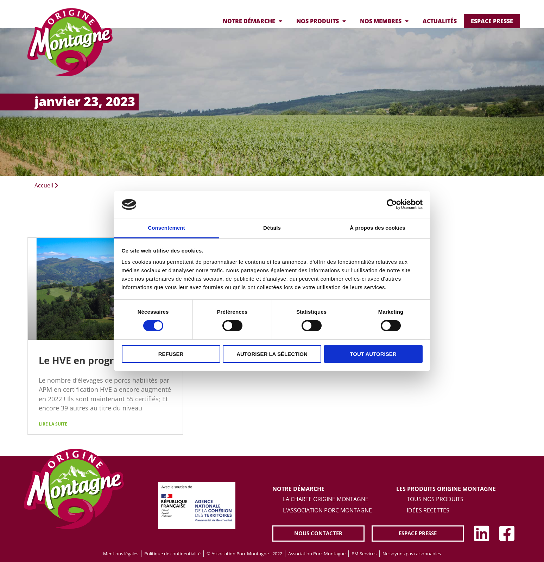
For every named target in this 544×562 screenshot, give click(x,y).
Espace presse (492, 21)
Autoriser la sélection (272, 354)
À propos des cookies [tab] (377, 228)
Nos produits (321, 21)
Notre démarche (252, 21)
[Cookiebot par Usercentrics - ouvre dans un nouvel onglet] (392, 204)
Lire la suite (53, 424)
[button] (318, 534)
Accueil (43, 185)
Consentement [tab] (166, 228)
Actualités (440, 21)
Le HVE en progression (91, 360)
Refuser (171, 354)
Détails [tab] (272, 228)
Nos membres (384, 21)
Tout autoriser (373, 354)
